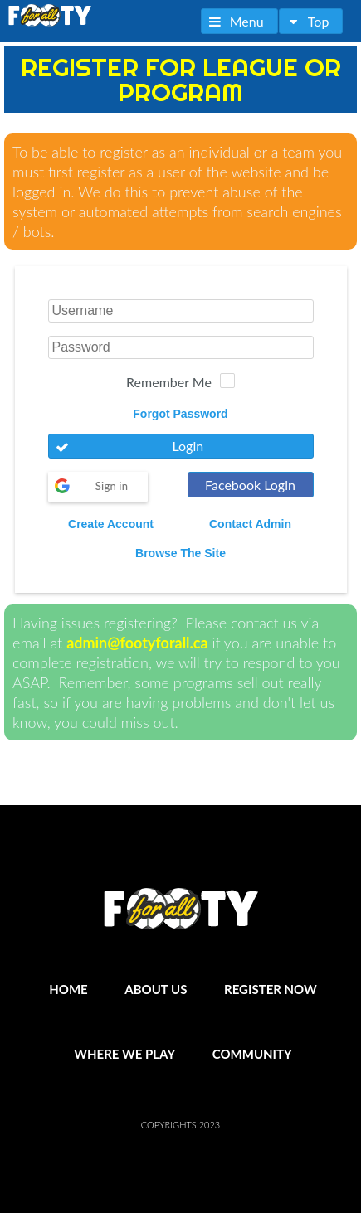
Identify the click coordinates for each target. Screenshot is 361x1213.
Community (252, 1053)
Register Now (270, 989)
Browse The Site (180, 553)
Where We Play (124, 1053)
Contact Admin (250, 524)
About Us (155, 989)
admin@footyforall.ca (137, 642)
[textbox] (181, 311)
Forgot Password (180, 413)
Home (68, 989)
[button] (239, 21)
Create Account (111, 524)
